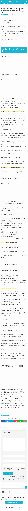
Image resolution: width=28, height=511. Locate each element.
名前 (3, 453)
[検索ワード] (14, 487)
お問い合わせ (19, 507)
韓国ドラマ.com (14, 1)
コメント (5, 437)
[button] (3, 421)
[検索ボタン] (27, 1)
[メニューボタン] (1, 1)
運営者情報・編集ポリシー (11, 507)
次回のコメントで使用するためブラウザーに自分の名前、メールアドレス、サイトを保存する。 (14, 469)
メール (4, 458)
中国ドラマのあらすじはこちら (14, 502)
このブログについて (9, 509)
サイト (4, 463)
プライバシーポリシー (18, 509)
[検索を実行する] (26, 487)
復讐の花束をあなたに (5, 14)
